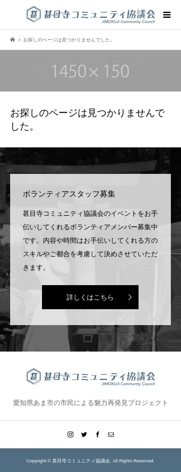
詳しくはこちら (90, 297)
